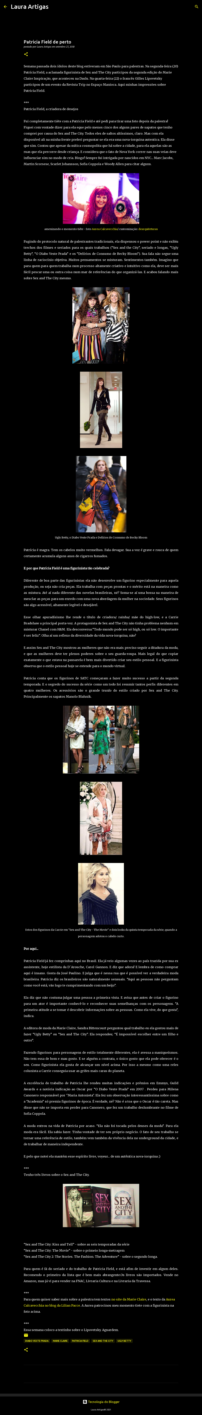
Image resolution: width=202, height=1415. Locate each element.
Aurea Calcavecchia (105, 229)
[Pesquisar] (54, 6)
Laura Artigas (29, 6)
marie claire (60, 1341)
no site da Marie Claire (128, 1299)
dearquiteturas (148, 229)
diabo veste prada (36, 1341)
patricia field (80, 1341)
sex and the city (103, 1341)
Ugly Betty (124, 1341)
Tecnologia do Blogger (101, 1402)
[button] (26, 54)
